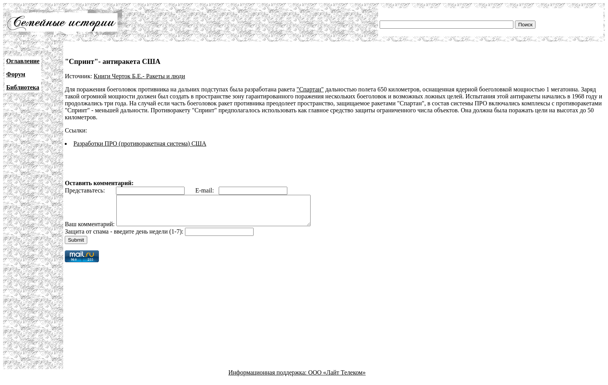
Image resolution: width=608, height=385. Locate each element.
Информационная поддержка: (268, 378)
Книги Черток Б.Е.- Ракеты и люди (139, 76)
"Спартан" (310, 89)
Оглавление (23, 61)
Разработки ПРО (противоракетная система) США (139, 143)
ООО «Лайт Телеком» (337, 378)
